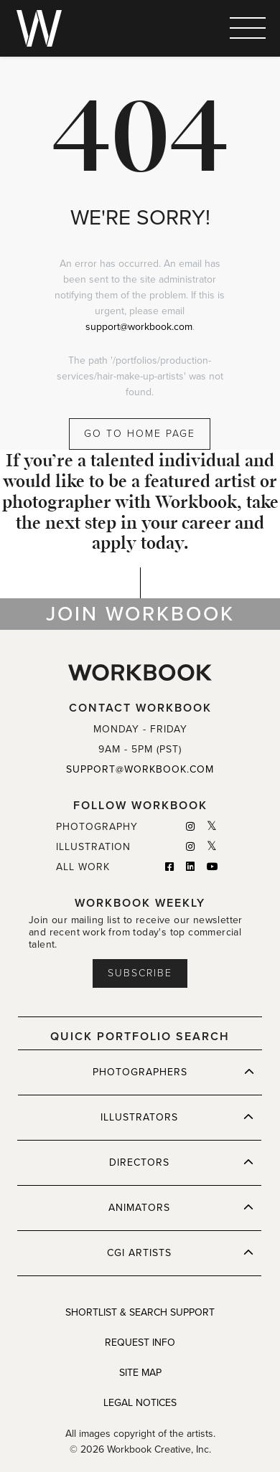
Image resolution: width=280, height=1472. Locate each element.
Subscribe (140, 973)
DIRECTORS (181, 1162)
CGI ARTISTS (180, 1252)
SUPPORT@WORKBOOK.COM (140, 769)
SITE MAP (140, 1373)
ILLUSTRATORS (177, 1117)
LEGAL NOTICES (140, 1403)
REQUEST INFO (140, 1342)
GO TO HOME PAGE (139, 434)
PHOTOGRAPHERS (173, 1072)
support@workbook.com (138, 327)
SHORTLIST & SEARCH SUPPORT (140, 1312)
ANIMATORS (180, 1207)
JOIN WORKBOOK (140, 614)
